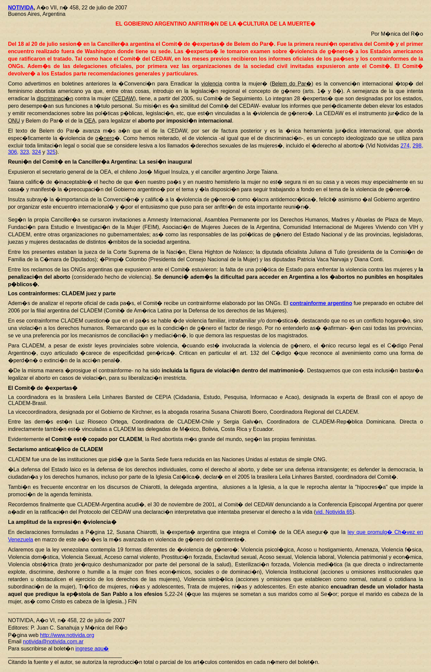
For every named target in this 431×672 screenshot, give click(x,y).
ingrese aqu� (92, 648)
